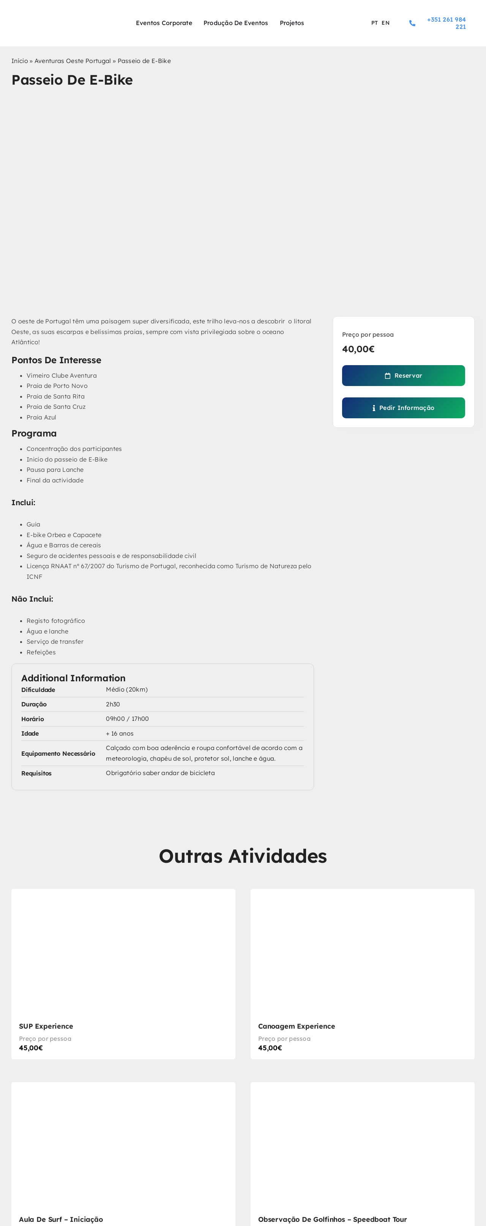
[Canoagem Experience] (363, 974)
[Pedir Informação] (403, 407)
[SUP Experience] (123, 974)
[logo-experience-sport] (53, 16)
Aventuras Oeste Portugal (73, 61)
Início (19, 61)
